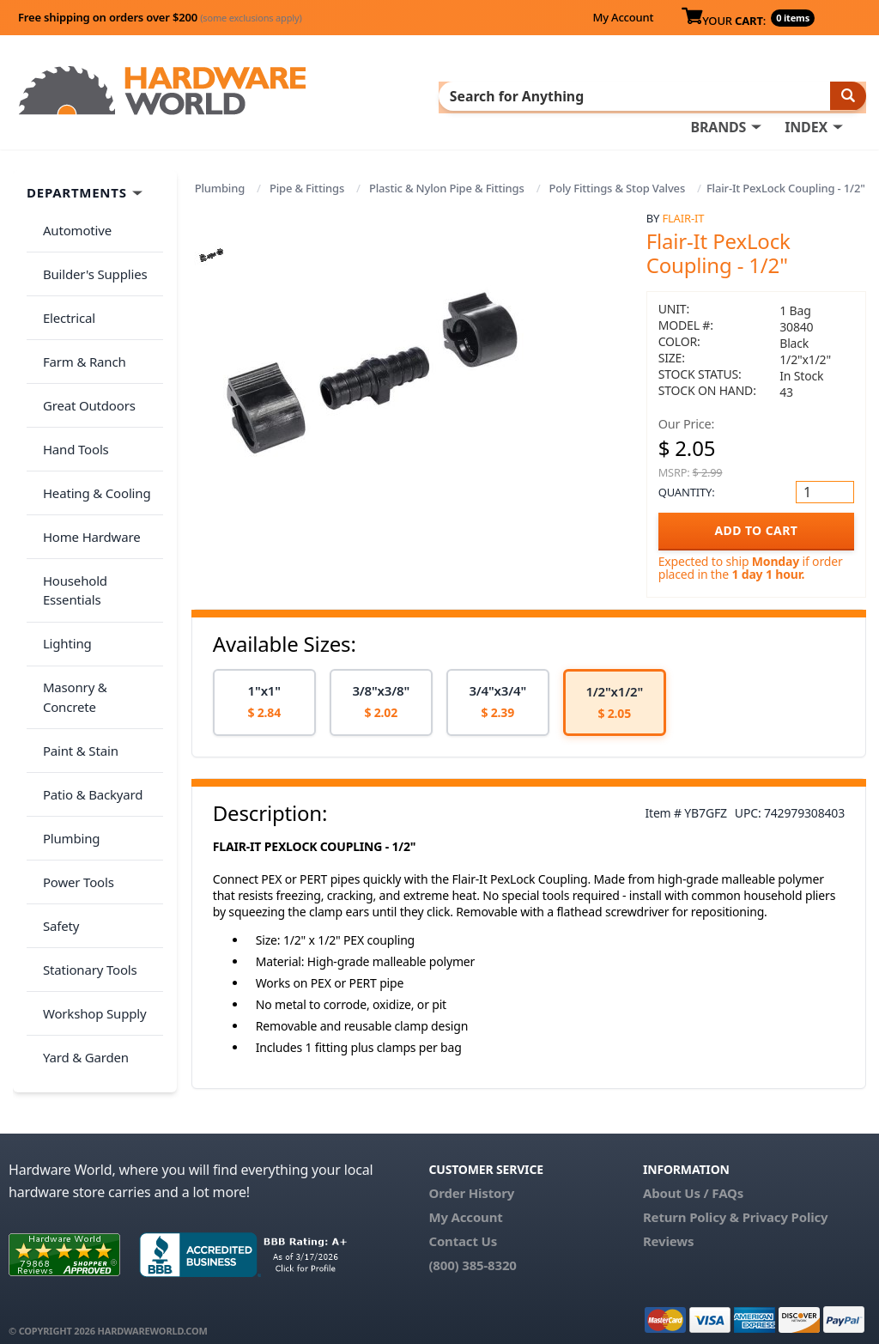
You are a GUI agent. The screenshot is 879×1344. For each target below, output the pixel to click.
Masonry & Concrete (97, 560)
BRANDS (718, 95)
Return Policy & (691, 1201)
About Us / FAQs (693, 1177)
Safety (55, 730)
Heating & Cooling (91, 425)
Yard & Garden (80, 832)
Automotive (71, 221)
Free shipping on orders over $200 (160, 17)
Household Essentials (99, 493)
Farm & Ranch (78, 322)
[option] (264, 699)
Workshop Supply (89, 797)
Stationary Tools (84, 764)
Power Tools (72, 696)
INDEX (806, 95)
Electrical (63, 289)
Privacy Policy (785, 1201)
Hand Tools (70, 390)
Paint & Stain (74, 594)
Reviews (668, 1225)
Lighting (61, 526)
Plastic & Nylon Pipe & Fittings (446, 184)
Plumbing (220, 184)
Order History (471, 1177)
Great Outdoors (83, 357)
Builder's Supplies (89, 255)
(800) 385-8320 (472, 1249)
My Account (622, 17)
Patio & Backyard (86, 628)
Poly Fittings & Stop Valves (617, 184)
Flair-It (683, 214)
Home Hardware (86, 458)
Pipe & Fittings (307, 184)
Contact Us (462, 1225)
